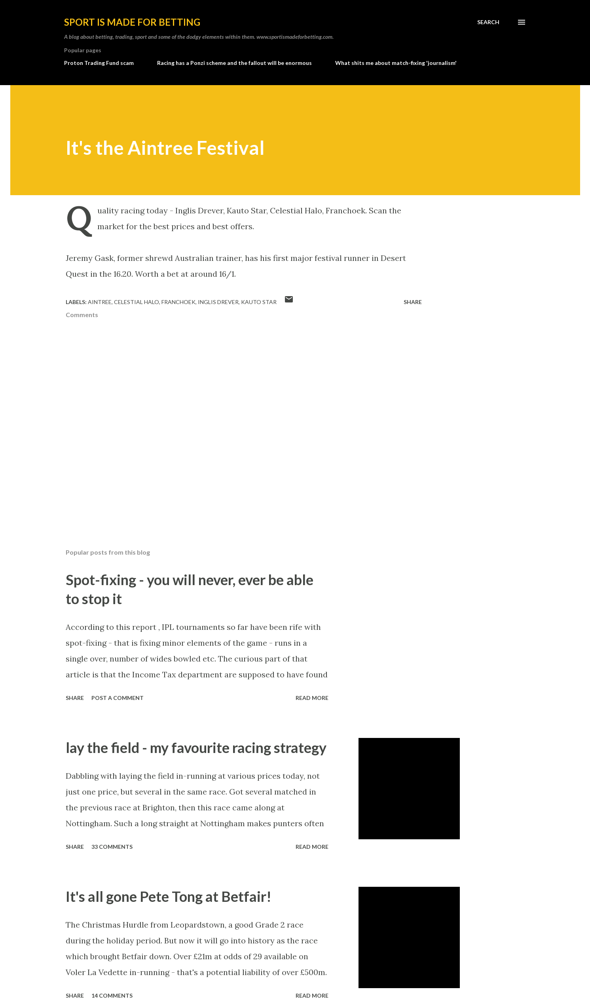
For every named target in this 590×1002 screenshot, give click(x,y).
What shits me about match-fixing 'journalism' (396, 62)
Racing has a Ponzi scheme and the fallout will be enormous (234, 62)
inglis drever (218, 302)
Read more (312, 697)
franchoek (178, 302)
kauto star (259, 302)
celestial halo (136, 302)
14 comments (112, 995)
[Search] (488, 22)
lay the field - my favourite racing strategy (196, 747)
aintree (100, 302)
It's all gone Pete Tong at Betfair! (168, 896)
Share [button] (413, 302)
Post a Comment (117, 697)
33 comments (112, 846)
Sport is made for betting (132, 22)
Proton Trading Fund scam (99, 62)
